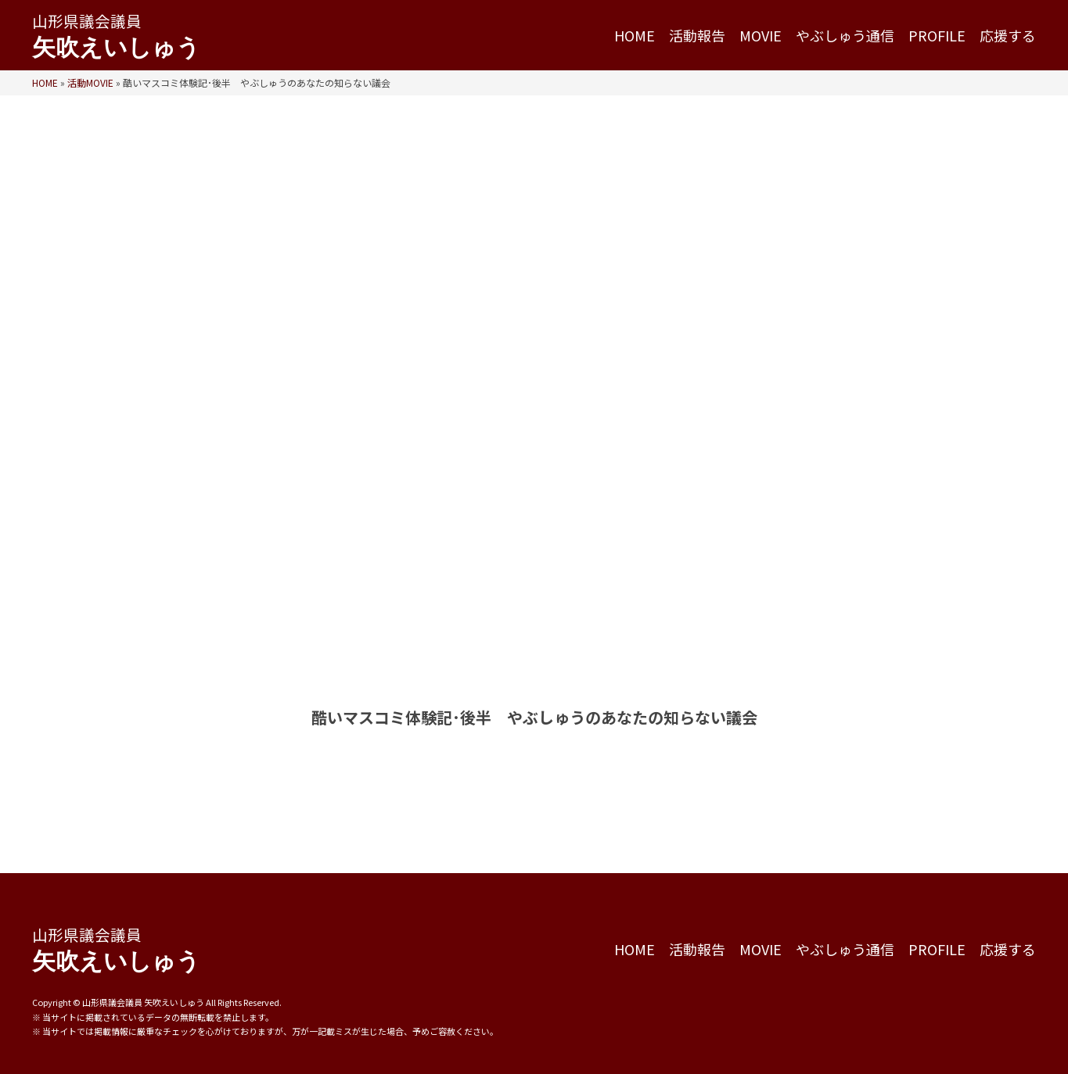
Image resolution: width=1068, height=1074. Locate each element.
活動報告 (697, 35)
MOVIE (760, 35)
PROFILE (937, 35)
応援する (1008, 35)
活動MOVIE (90, 82)
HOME (634, 35)
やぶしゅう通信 (845, 35)
